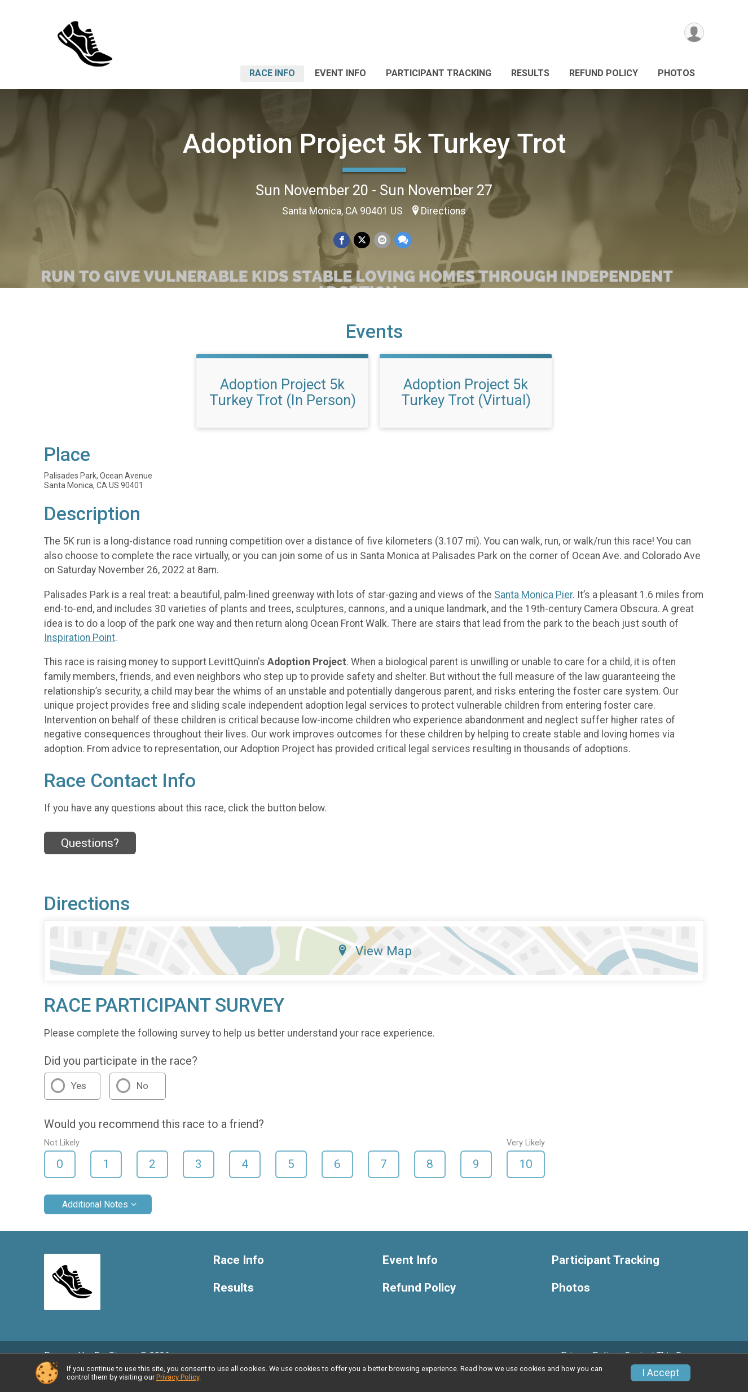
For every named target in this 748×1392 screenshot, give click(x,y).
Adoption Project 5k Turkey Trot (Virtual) (466, 408)
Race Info (272, 73)
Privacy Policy (177, 1377)
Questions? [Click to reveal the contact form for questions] (90, 859)
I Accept (660, 1372)
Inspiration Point (79, 653)
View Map (374, 966)
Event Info (340, 73)
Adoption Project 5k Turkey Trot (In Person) (282, 408)
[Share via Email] (381, 240)
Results (530, 73)
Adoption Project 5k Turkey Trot (374, 144)
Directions (443, 211)
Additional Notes (95, 1220)
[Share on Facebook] (342, 240)
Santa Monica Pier (533, 610)
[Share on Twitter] (362, 240)
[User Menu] (693, 33)
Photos (676, 73)
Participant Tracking (438, 73)
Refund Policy (603, 73)
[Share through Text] (402, 240)
